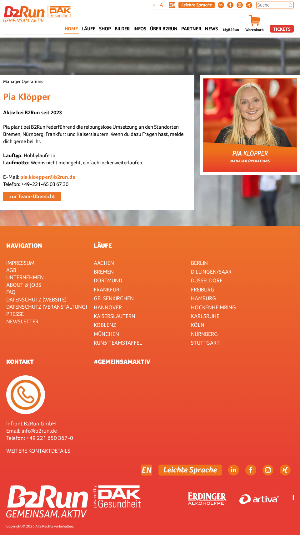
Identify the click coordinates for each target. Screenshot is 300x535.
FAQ (11, 292)
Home (71, 29)
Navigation (24, 245)
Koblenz (105, 325)
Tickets (282, 29)
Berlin (199, 263)
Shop (105, 29)
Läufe (103, 245)
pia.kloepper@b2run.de (47, 177)
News (211, 29)
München (106, 334)
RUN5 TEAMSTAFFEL (118, 342)
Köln (197, 325)
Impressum (20, 263)
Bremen (104, 271)
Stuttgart (205, 342)
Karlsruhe (205, 316)
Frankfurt (108, 289)
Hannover (108, 307)
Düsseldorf (206, 280)
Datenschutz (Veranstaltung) (46, 306)
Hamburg (203, 298)
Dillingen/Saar (211, 271)
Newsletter (22, 321)
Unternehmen (25, 277)
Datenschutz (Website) (36, 299)
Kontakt (20, 361)
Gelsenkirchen (114, 298)
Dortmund (108, 280)
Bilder (122, 29)
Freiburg (202, 289)
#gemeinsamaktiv (122, 361)
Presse (15, 314)
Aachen (104, 263)
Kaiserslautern (114, 316)
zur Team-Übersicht (32, 196)
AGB (11, 270)
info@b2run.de (39, 430)
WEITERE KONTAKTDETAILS (38, 450)
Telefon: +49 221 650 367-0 (39, 438)
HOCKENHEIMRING (213, 307)
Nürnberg (204, 334)
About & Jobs (23, 284)
